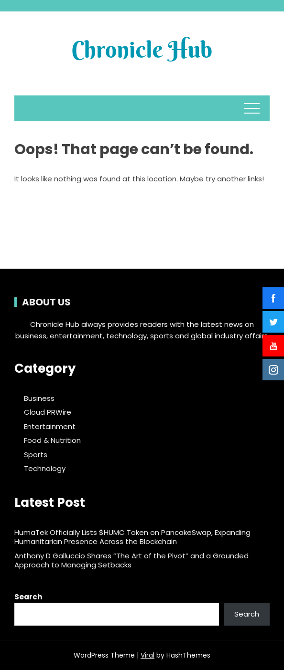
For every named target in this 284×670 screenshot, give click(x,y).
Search (28, 597)
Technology (45, 468)
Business (39, 398)
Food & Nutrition (52, 440)
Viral (147, 655)
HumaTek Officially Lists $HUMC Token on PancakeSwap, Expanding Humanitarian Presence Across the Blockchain (132, 537)
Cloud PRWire (47, 412)
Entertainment (50, 426)
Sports (35, 455)
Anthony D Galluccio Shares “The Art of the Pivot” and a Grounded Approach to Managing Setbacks (131, 560)
